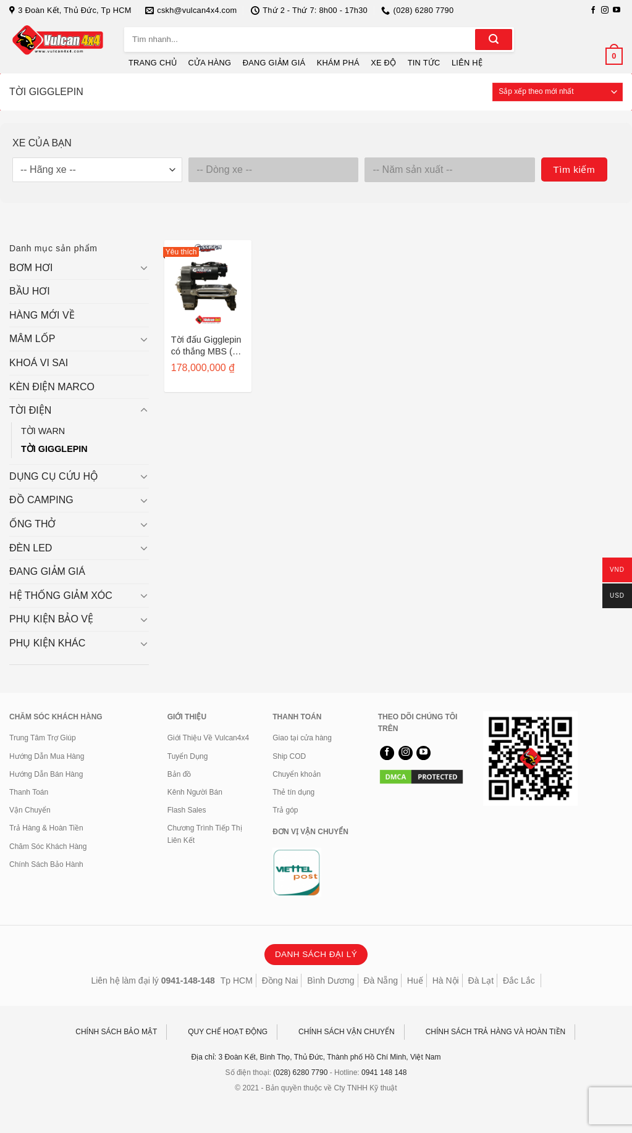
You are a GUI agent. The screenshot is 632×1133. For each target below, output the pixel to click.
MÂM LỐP (32, 338)
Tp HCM (237, 980)
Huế (415, 980)
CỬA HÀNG (210, 62)
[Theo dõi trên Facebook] (593, 10)
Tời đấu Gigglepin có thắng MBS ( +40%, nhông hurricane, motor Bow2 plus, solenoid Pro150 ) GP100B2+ (206, 345)
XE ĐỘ (383, 62)
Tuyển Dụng (187, 756)
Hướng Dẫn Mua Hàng (46, 756)
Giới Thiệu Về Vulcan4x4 (208, 738)
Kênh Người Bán (194, 792)
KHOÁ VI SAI (38, 362)
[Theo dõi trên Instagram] (605, 10)
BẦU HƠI (29, 291)
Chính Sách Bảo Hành (46, 864)
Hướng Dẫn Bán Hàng (46, 774)
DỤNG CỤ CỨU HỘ (53, 476)
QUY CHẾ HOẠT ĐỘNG (228, 1031)
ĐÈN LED (30, 548)
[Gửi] (493, 39)
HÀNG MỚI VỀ (42, 315)
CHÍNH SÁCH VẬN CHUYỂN (346, 1031)
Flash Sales (186, 810)
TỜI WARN (43, 431)
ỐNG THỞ (32, 524)
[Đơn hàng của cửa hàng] (557, 92)
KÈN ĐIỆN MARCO (52, 387)
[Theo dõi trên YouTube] (616, 10)
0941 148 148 (384, 1072)
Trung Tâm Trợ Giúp (42, 738)
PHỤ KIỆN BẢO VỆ (51, 619)
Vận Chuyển (30, 810)
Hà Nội (445, 980)
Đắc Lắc (519, 980)
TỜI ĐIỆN (30, 410)
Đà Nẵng (381, 980)
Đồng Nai (280, 980)
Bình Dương (330, 980)
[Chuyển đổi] (144, 267)
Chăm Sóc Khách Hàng (47, 846)
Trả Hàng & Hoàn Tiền (46, 828)
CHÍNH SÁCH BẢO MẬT (116, 1031)
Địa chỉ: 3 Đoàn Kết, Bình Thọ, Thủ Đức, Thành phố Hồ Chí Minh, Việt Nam (316, 1057)
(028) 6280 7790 (300, 1072)
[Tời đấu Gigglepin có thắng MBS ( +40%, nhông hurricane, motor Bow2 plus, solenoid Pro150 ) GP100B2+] (208, 284)
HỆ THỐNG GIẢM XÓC (60, 595)
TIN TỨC (424, 62)
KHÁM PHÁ (338, 62)
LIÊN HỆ (467, 62)
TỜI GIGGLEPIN (54, 449)
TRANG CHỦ (153, 62)
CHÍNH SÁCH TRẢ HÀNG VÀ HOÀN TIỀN (496, 1031)
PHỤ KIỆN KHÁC (47, 643)
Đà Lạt (481, 980)
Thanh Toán (28, 792)
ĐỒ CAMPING (41, 500)
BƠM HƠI (31, 267)
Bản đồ (179, 774)
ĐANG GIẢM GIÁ (274, 62)
